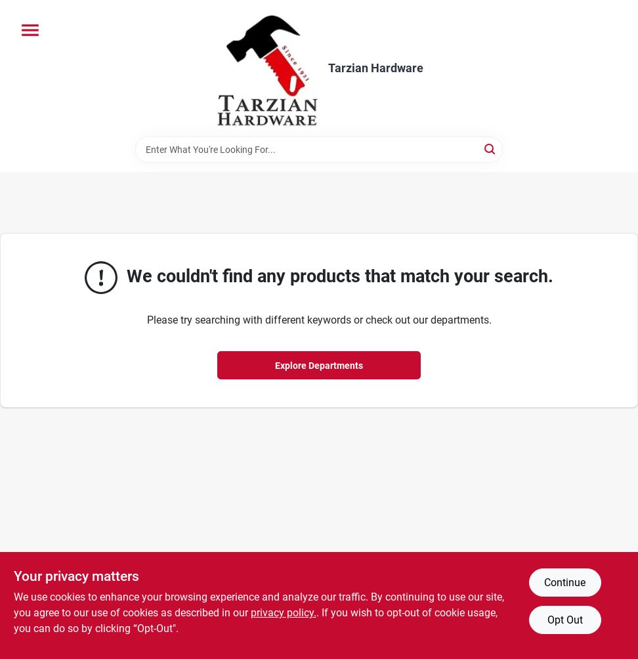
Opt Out (565, 620)
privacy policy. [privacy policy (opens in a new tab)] (283, 612)
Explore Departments (319, 365)
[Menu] (30, 30)
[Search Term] (319, 150)
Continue (564, 582)
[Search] (490, 148)
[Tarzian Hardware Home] (267, 68)
